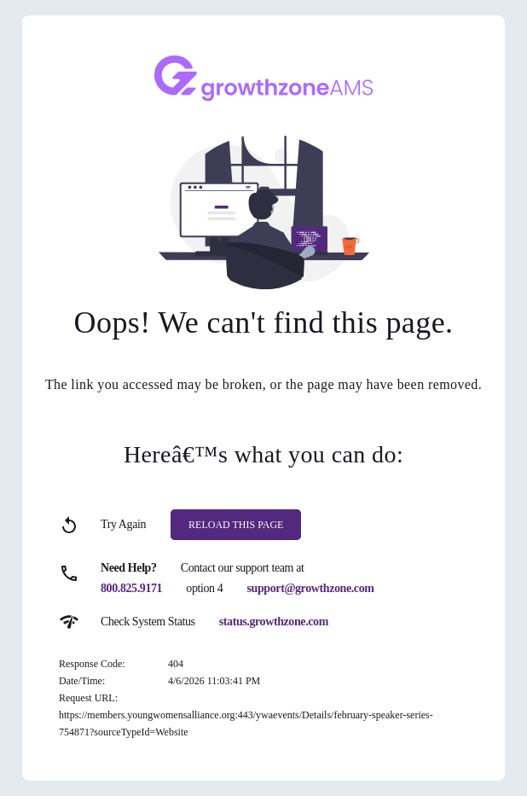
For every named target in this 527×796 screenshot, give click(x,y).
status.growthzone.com (273, 621)
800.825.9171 (131, 588)
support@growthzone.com (310, 588)
